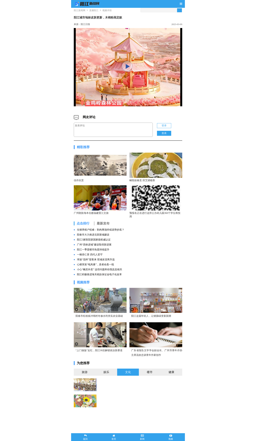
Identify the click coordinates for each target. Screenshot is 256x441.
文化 (128, 385)
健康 (171, 385)
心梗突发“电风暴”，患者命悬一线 (95, 271)
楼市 (150, 385)
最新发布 (103, 230)
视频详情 (107, 10)
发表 (164, 133)
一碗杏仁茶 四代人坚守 (90, 261)
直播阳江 (93, 10)
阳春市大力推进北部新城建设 (93, 241)
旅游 (84, 385)
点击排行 (83, 230)
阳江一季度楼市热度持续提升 (93, 256)
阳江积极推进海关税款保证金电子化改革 (99, 281)
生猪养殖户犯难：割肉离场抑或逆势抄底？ (100, 236)
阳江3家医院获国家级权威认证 (94, 246)
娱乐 (106, 385)
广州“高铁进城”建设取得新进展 (94, 251)
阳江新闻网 (79, 10)
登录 (164, 125)
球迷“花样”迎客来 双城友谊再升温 (96, 266)
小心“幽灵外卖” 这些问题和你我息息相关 (99, 276)
